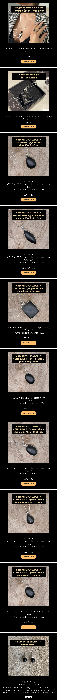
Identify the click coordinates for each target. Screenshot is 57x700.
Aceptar (28, 697)
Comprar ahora (28, 61)
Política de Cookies (36, 694)
